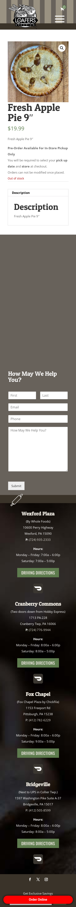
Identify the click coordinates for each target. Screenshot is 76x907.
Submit (16, 486)
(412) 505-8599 (40, 810)
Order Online (38, 900)
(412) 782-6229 (40, 720)
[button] (61, 48)
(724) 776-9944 (40, 630)
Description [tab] (21, 193)
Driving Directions (38, 573)
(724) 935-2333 (40, 540)
